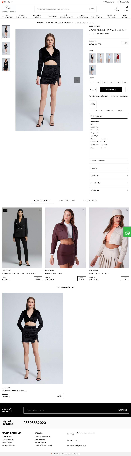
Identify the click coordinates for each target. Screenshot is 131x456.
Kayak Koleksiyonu (22, 16)
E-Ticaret (58, 454)
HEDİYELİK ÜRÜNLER (111, 16)
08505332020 (35, 423)
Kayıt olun (122, 410)
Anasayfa (41, 23)
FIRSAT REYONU (125, 16)
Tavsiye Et (120, 111)
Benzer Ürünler (42, 201)
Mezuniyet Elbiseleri (37, 16)
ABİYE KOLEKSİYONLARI (66, 16)
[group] (49, 80)
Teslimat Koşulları (40, 442)
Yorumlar (109, 168)
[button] (77, 80)
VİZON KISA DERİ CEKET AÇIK (98, 273)
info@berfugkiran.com (78, 445)
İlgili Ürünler (90, 201)
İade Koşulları (109, 183)
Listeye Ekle (98, 111)
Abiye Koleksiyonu (8, 439)
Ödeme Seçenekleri (109, 161)
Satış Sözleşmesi (40, 439)
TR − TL (7, 2)
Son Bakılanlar (67, 201)
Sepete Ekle (111, 90)
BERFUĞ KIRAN (94, 26)
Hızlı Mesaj (109, 190)
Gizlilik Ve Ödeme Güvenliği (43, 445)
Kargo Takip (123, 2)
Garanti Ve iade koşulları (42, 436)
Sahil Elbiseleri (6, 436)
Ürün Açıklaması (109, 116)
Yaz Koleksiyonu (97, 16)
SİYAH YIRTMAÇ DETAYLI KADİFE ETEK (14, 390)
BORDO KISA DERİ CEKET (53, 273)
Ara (91, 9)
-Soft (53, 454)
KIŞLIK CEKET (68, 23)
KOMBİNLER (52, 16)
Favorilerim (109, 2)
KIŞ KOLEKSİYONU (54, 23)
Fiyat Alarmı (109, 111)
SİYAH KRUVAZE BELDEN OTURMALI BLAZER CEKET (18, 273)
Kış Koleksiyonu (7, 16)
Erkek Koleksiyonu (82, 16)
